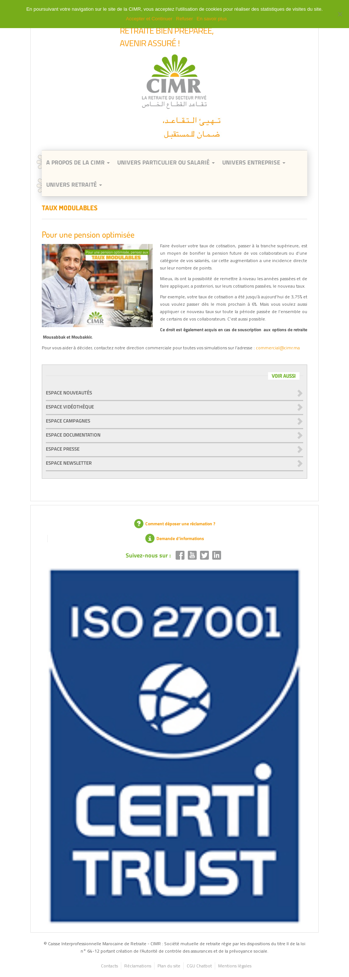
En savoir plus (212, 18)
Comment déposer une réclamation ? (174, 523)
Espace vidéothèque (70, 406)
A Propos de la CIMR (78, 162)
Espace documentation (73, 434)
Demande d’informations (174, 538)
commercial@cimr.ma (278, 347)
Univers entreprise (253, 162)
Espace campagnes (68, 420)
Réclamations (137, 965)
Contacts (109, 965)
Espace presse (62, 448)
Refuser (184, 18)
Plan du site (168, 965)
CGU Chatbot (199, 965)
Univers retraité (74, 184)
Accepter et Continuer (149, 18)
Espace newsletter (69, 463)
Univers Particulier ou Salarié (166, 162)
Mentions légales (234, 965)
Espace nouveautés (69, 392)
